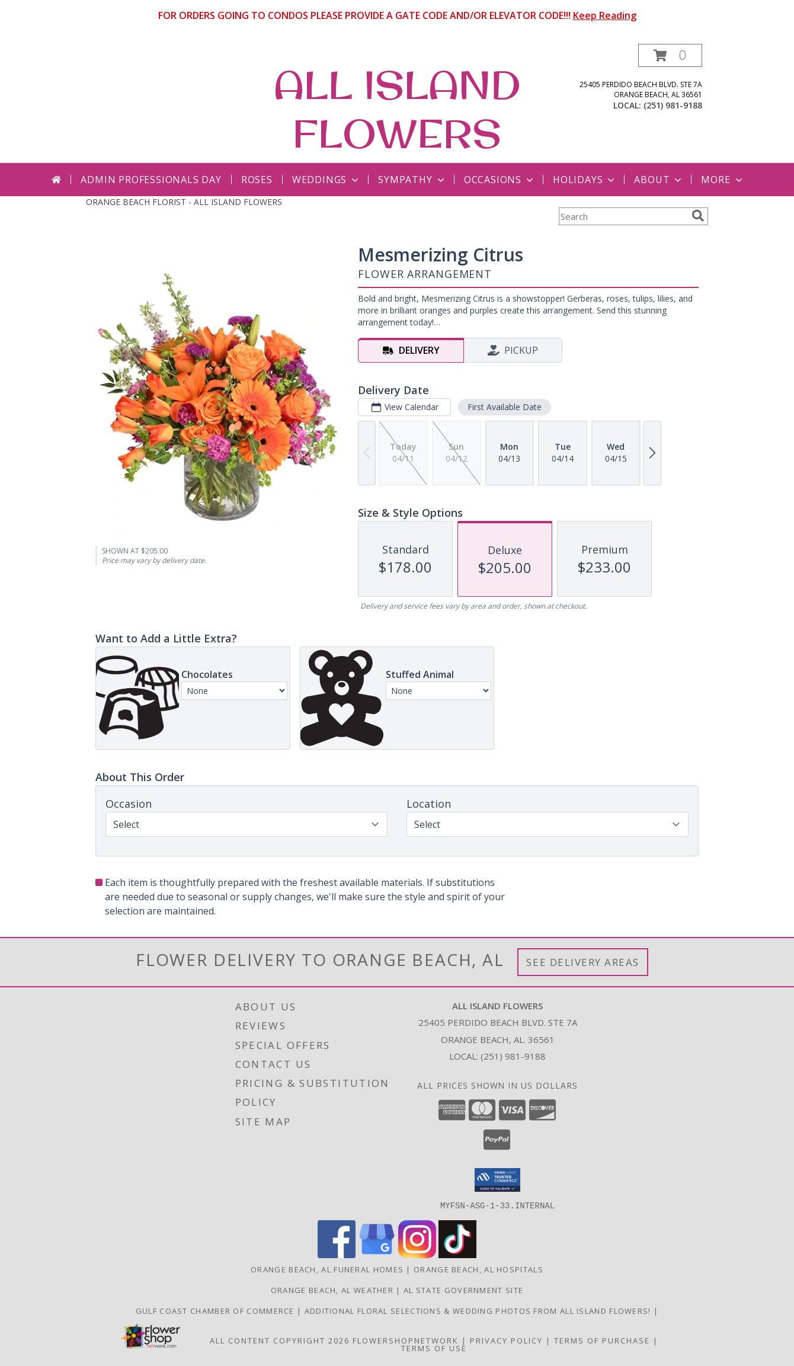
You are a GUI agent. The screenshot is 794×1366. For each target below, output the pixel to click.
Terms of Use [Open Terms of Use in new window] (434, 1347)
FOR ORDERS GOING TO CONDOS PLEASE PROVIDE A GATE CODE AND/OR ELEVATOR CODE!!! (397, 15)
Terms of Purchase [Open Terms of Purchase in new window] (602, 1340)
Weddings (326, 179)
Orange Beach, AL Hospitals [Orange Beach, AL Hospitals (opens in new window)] (478, 1268)
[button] (670, 55)
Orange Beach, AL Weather (332, 1289)
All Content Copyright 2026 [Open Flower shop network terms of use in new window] (280, 1340)
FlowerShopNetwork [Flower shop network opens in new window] (406, 1340)
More (722, 179)
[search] (698, 215)
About (659, 179)
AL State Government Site (463, 1289)
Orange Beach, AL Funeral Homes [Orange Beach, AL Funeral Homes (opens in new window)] (327, 1268)
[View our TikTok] (457, 1254)
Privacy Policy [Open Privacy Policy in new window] (506, 1340)
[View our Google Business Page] (377, 1254)
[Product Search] (622, 216)
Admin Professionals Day (151, 179)
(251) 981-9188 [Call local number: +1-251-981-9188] (672, 105)
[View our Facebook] (337, 1254)
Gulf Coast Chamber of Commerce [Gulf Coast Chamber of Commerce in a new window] (216, 1310)
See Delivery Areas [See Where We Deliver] (582, 962)
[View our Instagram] (417, 1254)
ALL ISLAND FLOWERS (397, 109)
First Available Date (505, 406)
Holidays (585, 179)
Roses (257, 179)
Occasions (500, 179)
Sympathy (412, 179)
